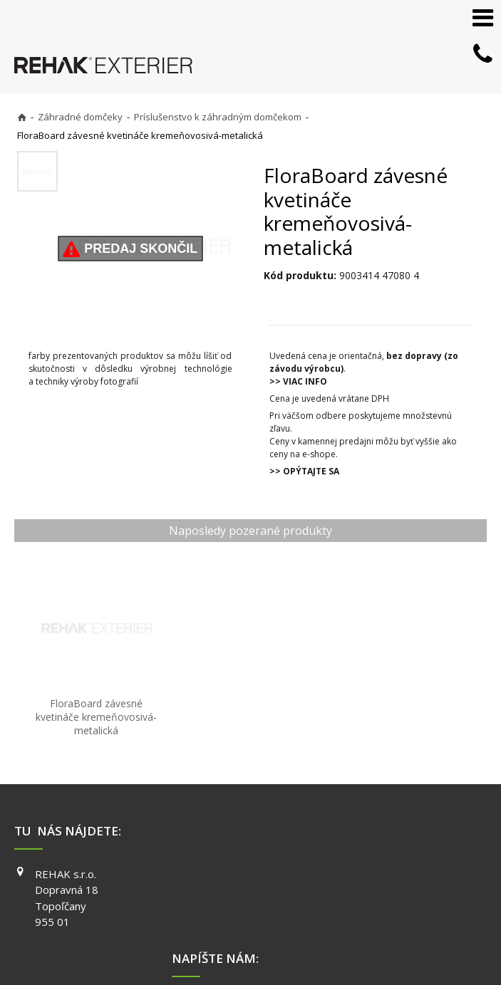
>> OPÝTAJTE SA (304, 471)
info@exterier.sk (234, 850)
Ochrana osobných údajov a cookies (389, 943)
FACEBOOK (384, 831)
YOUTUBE (382, 872)
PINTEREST (385, 892)
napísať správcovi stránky (251, 943)
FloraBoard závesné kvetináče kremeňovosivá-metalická (77, 682)
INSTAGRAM (387, 851)
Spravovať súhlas (244, 957)
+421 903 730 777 (236, 832)
